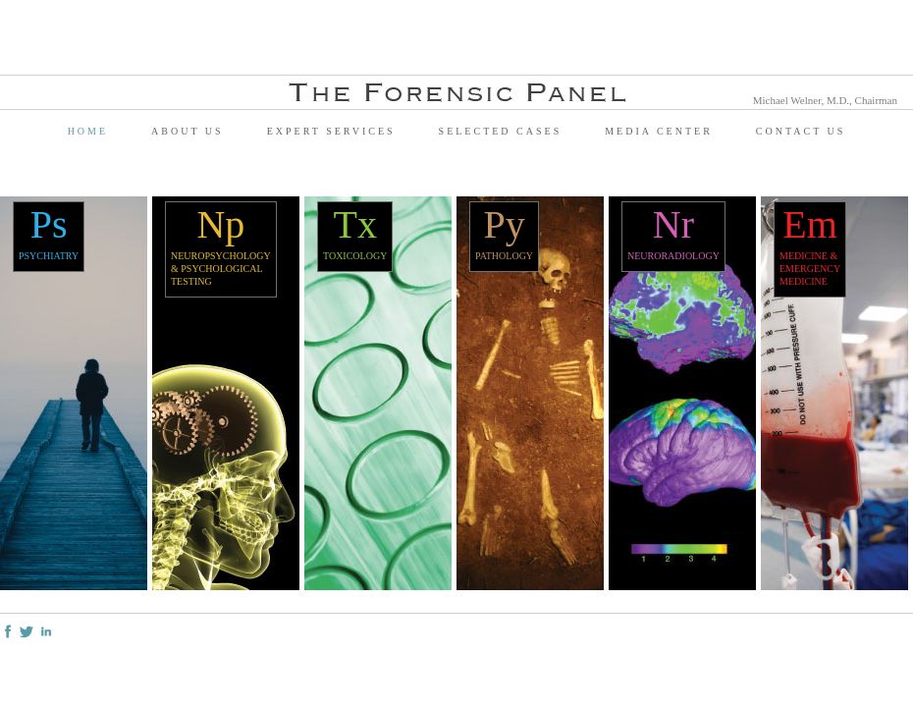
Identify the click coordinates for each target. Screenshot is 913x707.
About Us (187, 131)
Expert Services (331, 131)
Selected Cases (501, 131)
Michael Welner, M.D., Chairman (825, 100)
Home (88, 131)
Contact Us (801, 131)
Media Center (659, 131)
